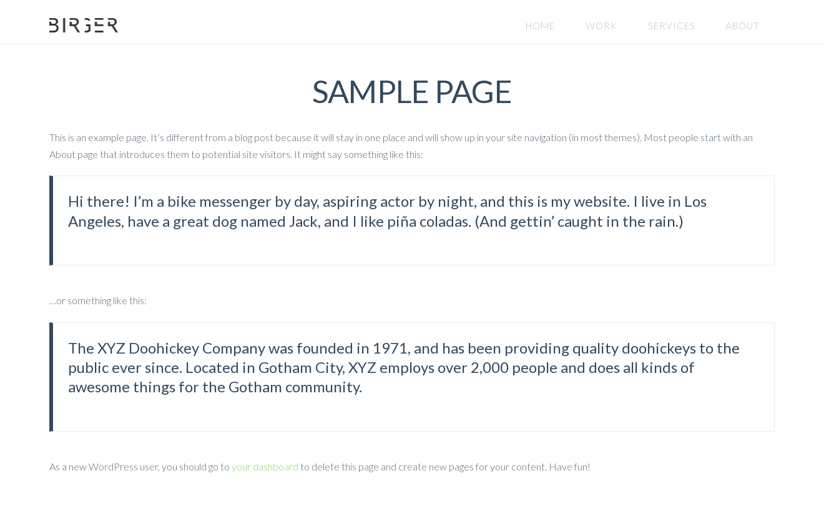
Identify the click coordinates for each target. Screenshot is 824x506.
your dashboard (265, 466)
